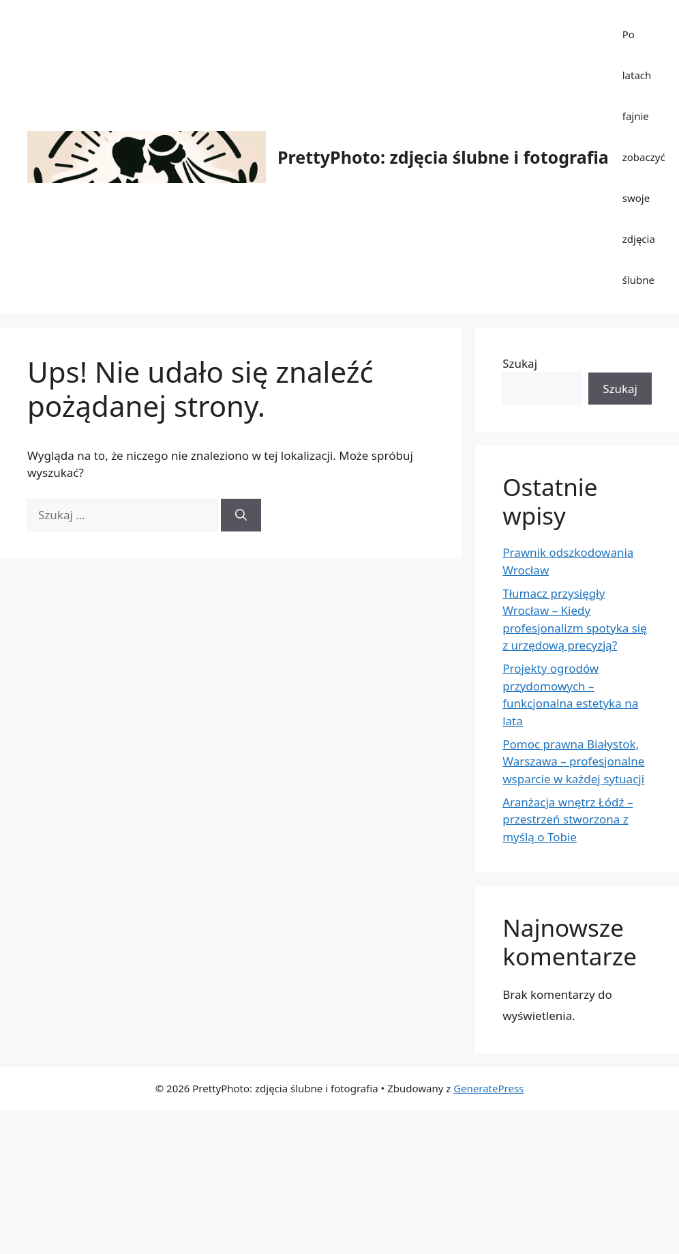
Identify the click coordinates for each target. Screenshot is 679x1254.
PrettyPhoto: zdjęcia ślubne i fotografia (443, 157)
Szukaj (519, 363)
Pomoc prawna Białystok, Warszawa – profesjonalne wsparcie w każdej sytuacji (573, 761)
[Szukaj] (241, 515)
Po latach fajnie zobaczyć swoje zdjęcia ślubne (643, 157)
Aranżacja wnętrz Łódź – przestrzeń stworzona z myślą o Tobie (567, 819)
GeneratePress (488, 1088)
